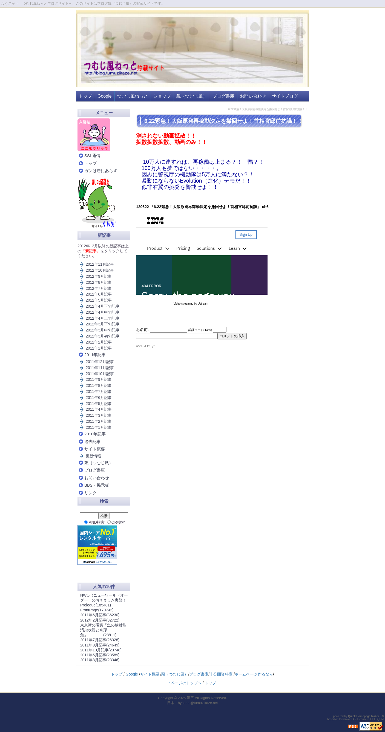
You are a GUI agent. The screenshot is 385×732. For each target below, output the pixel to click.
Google (104, 96)
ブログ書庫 (223, 96)
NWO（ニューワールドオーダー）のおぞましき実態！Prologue (104, 600)
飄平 (190, 698)
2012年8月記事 (99, 282)
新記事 (104, 235)
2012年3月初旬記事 (102, 336)
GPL (373, 719)
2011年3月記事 (99, 415)
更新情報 (93, 456)
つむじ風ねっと (132, 96)
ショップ (162, 96)
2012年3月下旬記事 (102, 324)
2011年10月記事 (100, 373)
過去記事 (92, 441)
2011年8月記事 (99, 385)
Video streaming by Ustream (191, 303)
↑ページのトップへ (185, 683)
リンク (90, 492)
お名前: (143, 329)
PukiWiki (344, 719)
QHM (380, 719)
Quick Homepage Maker (363, 716)
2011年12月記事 (100, 361)
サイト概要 (94, 449)
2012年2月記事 (99, 342)
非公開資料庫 (220, 674)
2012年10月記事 (100, 270)
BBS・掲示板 (96, 485)
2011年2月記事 (99, 421)
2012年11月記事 (100, 264)
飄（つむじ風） (191, 96)
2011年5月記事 (99, 403)
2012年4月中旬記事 (102, 312)
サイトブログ (285, 96)
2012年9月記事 (99, 276)
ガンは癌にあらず (100, 170)
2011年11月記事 (100, 367)
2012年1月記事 (99, 348)
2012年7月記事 (99, 288)
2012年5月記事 (99, 300)
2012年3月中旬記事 (102, 330)
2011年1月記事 (99, 427)
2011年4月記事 (99, 409)
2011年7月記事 (99, 391)
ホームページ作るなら (254, 674)
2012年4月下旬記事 (102, 306)
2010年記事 (95, 434)
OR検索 (116, 522)
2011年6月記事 (99, 397)
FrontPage (96, 610)
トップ (85, 96)
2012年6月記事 (99, 294)
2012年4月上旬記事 (102, 318)
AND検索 (94, 522)
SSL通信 (92, 155)
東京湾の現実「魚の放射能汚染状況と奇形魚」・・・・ (103, 630)
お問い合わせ (253, 96)
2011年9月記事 (99, 379)
